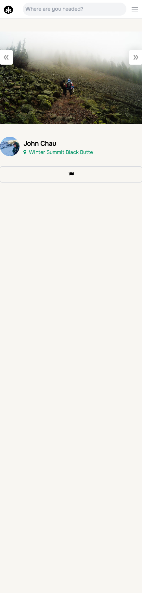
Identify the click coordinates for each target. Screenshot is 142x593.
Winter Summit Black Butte (58, 152)
